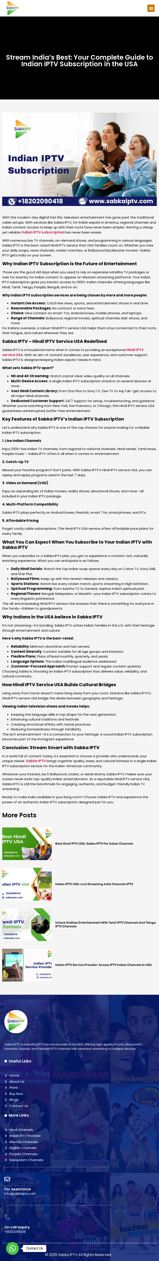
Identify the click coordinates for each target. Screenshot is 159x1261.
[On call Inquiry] (7, 1217)
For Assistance (17, 1189)
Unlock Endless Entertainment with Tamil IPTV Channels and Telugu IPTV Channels (105, 924)
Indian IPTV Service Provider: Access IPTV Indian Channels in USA (103, 965)
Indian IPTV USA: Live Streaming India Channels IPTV (94, 884)
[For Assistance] (7, 1179)
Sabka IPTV (36, 761)
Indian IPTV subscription (42, 232)
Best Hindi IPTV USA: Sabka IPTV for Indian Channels (94, 844)
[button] (151, 8)
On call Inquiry (17, 1227)
